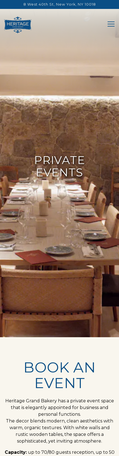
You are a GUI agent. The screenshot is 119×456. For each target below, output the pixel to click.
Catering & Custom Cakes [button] (59, 449)
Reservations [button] (59, 435)
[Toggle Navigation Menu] (111, 24)
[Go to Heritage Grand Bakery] (59, 4)
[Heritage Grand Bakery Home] (17, 24)
